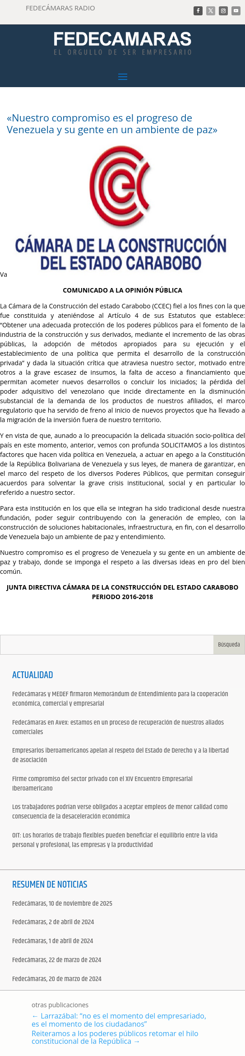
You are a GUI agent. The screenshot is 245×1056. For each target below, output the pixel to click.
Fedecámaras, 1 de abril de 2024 (52, 941)
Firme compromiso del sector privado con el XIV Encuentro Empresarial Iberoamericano (102, 784)
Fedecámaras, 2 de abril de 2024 (53, 922)
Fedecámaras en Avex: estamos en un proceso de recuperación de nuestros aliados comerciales (118, 727)
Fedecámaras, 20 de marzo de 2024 (57, 979)
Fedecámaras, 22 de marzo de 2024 (56, 960)
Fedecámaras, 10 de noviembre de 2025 (62, 904)
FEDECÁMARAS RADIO (60, 7)
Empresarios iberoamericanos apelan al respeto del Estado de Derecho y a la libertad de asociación (120, 755)
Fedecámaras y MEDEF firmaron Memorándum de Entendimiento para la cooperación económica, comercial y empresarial (120, 699)
